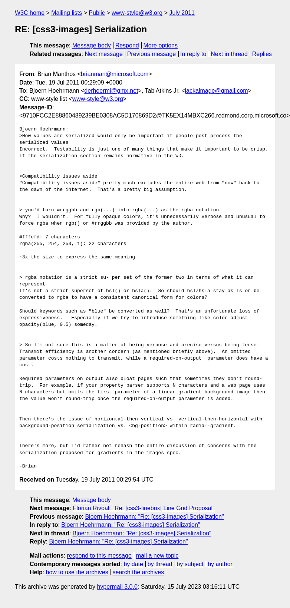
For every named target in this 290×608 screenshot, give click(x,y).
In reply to (193, 54)
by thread (160, 564)
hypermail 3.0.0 (117, 587)
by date (133, 564)
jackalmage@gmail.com (216, 90)
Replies (262, 54)
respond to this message (99, 555)
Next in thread (229, 54)
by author (220, 564)
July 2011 (182, 13)
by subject (190, 564)
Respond (127, 45)
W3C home (30, 13)
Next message (104, 54)
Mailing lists (66, 13)
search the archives (138, 572)
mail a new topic (157, 555)
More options (161, 45)
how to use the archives (77, 572)
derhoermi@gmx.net (111, 90)
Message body (91, 45)
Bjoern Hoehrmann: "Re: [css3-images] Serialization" (154, 516)
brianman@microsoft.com (115, 74)
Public (97, 13)
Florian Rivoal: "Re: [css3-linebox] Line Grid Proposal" (144, 508)
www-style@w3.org (137, 13)
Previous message (151, 54)
